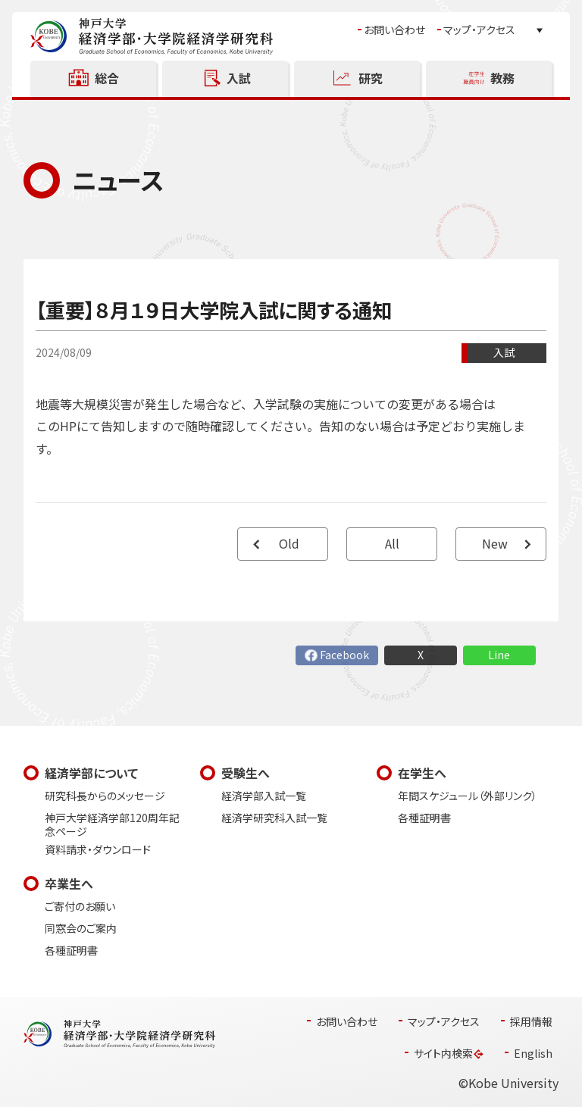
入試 (504, 352)
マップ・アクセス (479, 29)
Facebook (344, 655)
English (533, 1053)
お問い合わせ (394, 29)
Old (289, 543)
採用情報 (531, 1021)
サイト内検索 (443, 1053)
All (392, 543)
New (495, 543)
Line (499, 655)
